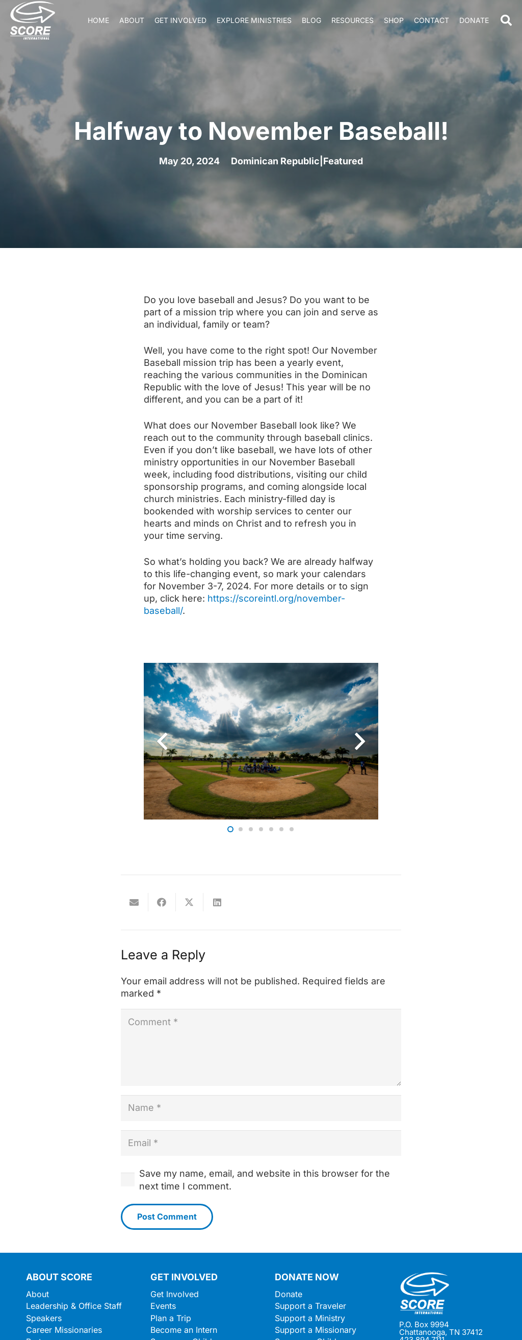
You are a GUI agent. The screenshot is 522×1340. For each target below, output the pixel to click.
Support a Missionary (315, 1330)
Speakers (44, 1318)
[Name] (261, 1108)
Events (163, 1306)
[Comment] (261, 1047)
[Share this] (162, 902)
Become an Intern (183, 1330)
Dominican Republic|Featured (297, 161)
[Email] (261, 1143)
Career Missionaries (64, 1330)
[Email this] (134, 902)
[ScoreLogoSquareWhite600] (447, 1293)
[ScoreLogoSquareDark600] (32, 20)
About (37, 1294)
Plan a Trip (170, 1318)
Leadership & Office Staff (74, 1306)
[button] (506, 20)
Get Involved (174, 1294)
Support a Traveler (310, 1306)
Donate (288, 1294)
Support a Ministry (310, 1318)
